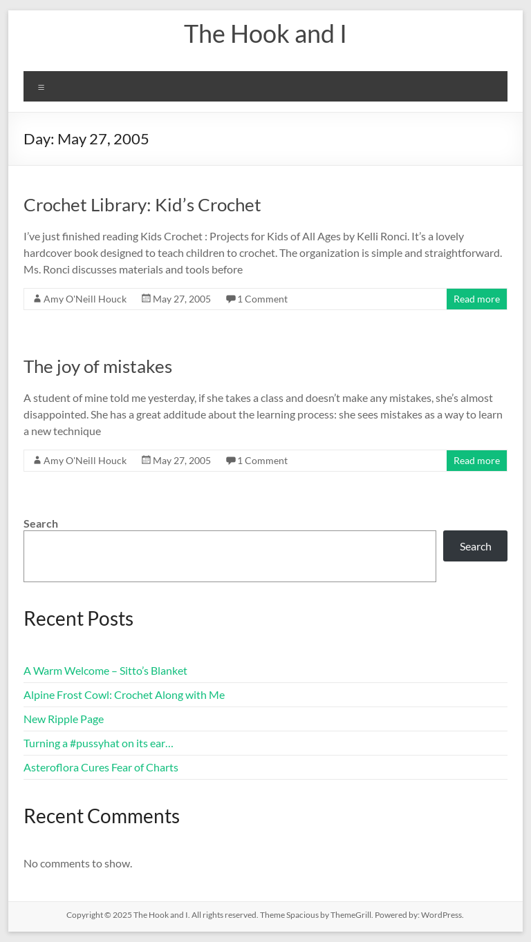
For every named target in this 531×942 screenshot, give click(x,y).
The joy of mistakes (98, 366)
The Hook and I (265, 33)
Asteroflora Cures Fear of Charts (101, 766)
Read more (477, 299)
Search (41, 523)
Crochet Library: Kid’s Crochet (142, 204)
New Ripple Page (64, 718)
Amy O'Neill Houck (85, 299)
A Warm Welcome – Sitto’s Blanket (105, 670)
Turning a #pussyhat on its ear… (99, 742)
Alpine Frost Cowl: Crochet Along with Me (124, 694)
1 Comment (262, 299)
